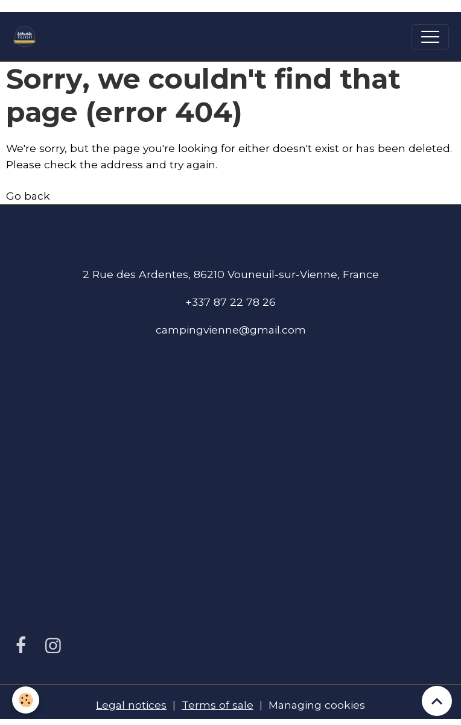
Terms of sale (217, 704)
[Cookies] (25, 700)
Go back (28, 195)
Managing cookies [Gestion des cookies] (317, 704)
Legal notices (131, 704)
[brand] (27, 36)
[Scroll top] (437, 701)
